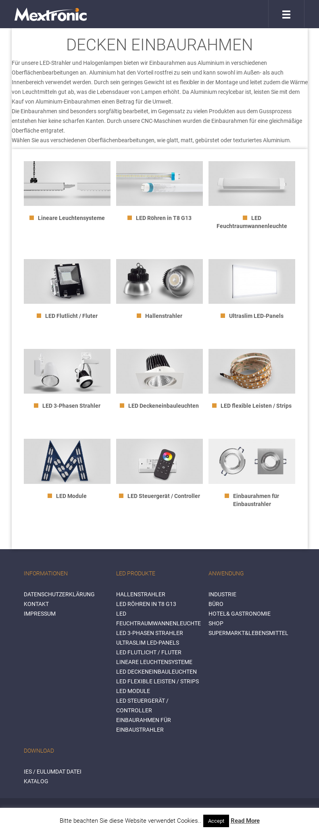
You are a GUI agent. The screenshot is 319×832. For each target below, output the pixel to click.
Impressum (40, 613)
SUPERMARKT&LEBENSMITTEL (248, 633)
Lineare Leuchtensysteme (154, 662)
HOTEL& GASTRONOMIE (239, 613)
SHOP (215, 623)
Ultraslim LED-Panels (147, 642)
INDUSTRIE (222, 594)
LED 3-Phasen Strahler (149, 633)
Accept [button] (216, 821)
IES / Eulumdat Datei (52, 771)
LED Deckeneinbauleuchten (156, 671)
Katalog (36, 781)
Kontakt (36, 604)
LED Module (133, 691)
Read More (245, 820)
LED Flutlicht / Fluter (148, 652)
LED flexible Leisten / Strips (157, 681)
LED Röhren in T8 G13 (146, 604)
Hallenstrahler (140, 594)
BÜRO (215, 604)
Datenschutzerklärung (59, 594)
